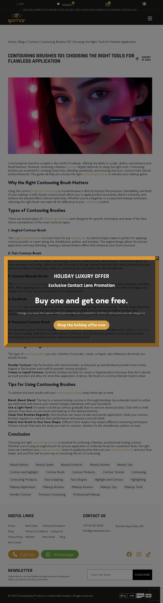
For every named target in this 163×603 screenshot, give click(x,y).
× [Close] (157, 258)
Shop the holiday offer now (81, 325)
